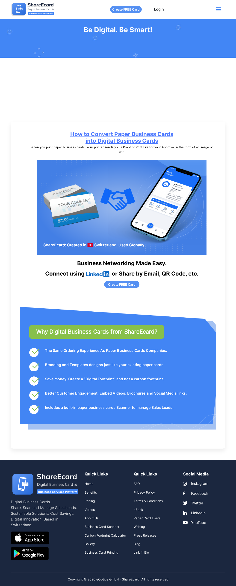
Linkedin (194, 513)
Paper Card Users (147, 518)
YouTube (194, 522)
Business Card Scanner (102, 527)
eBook (138, 510)
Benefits (91, 492)
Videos (90, 510)
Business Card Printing (101, 552)
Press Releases (145, 535)
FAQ (137, 484)
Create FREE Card (126, 9)
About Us (91, 518)
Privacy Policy (144, 492)
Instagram (195, 483)
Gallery (90, 544)
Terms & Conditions (148, 501)
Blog (137, 544)
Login (159, 9)
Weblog (139, 527)
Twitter (193, 503)
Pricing (90, 501)
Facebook (195, 493)
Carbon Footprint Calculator (105, 535)
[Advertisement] (118, 92)
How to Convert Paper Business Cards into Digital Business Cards (121, 137)
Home (89, 484)
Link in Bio (141, 552)
